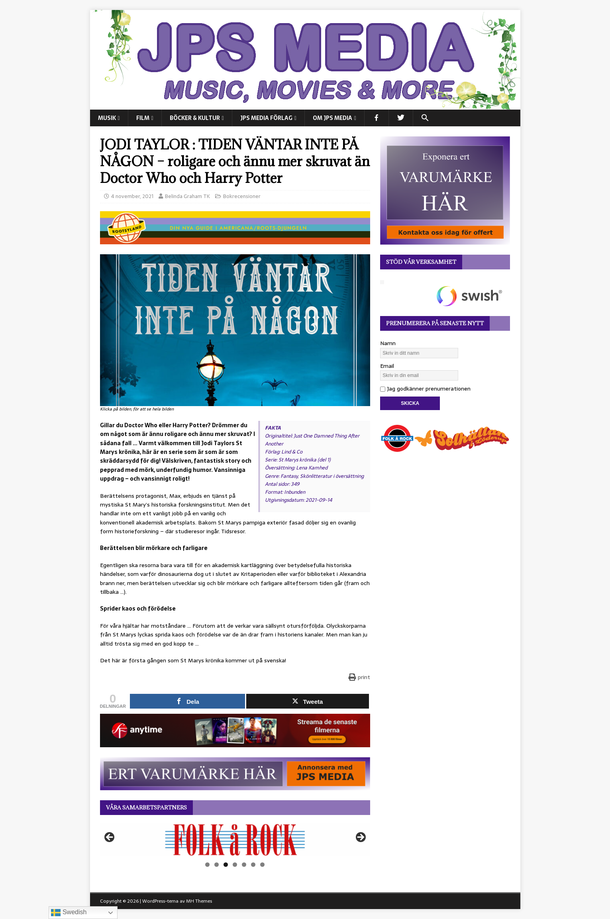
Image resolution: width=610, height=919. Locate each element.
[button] (425, 118)
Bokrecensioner (242, 196)
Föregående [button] (110, 838)
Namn (388, 343)
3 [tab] (226, 864)
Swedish (68, 912)
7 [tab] (262, 864)
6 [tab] (253, 864)
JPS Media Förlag (266, 118)
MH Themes (199, 901)
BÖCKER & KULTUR (195, 118)
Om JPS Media (332, 118)
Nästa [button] (360, 838)
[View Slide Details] (235, 839)
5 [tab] (244, 864)
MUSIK (107, 118)
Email (387, 365)
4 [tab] (235, 864)
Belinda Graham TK (187, 196)
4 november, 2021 (132, 196)
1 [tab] (207, 864)
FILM (142, 118)
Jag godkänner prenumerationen (425, 388)
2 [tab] (216, 864)
